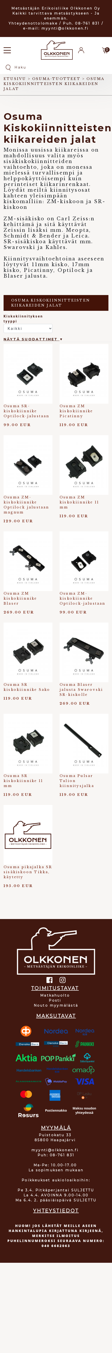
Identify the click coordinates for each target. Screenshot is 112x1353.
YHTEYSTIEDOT (56, 1211)
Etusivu (15, 79)
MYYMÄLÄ (56, 1128)
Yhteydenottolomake (33, 23)
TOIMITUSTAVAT (55, 988)
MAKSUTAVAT (56, 1016)
